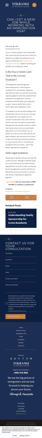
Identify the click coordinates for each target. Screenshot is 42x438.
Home (21, 327)
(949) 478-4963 (21, 372)
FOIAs (21, 336)
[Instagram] (27, 358)
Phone (7, 266)
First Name (8, 253)
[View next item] (21, 229)
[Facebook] (23, 358)
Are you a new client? (11, 279)
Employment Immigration (22, 191)
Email (7, 272)
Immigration (9, 191)
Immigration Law (21, 333)
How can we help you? (11, 285)
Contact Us (21, 346)
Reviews (21, 342)
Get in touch (10, 182)
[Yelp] (19, 358)
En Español (21, 339)
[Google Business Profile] (15, 358)
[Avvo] (11, 358)
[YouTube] (31, 358)
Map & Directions (21, 414)
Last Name (8, 259)
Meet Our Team (21, 330)
